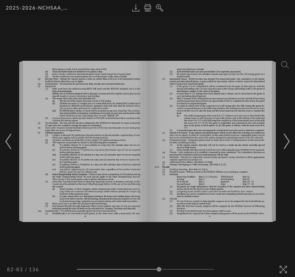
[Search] (285, 64)
